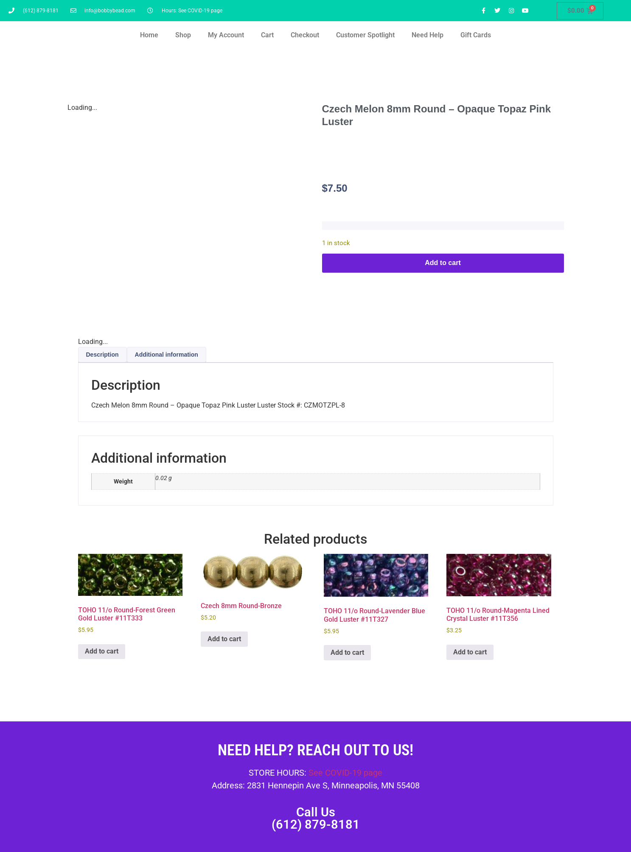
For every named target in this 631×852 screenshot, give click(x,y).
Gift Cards (475, 35)
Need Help (427, 35)
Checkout (305, 35)
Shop (183, 35)
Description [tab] (102, 354)
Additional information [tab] (166, 354)
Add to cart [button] (101, 651)
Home (149, 35)
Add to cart (442, 262)
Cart (267, 35)
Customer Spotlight (365, 35)
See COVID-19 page (345, 773)
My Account (226, 35)
